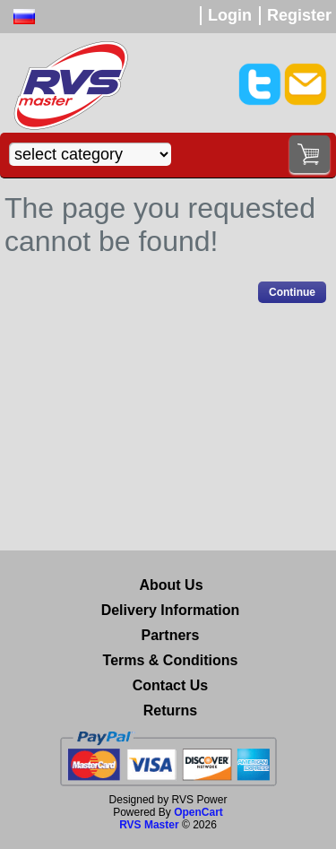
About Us (170, 585)
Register (299, 15)
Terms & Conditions (170, 660)
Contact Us (170, 685)
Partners (171, 635)
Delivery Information (170, 610)
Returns (170, 710)
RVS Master (148, 825)
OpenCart (198, 812)
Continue (292, 292)
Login (230, 15)
